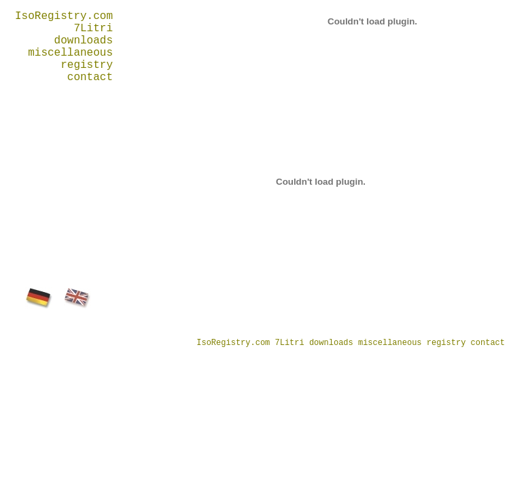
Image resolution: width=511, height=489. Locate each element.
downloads (83, 41)
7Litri (93, 28)
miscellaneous (70, 53)
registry (86, 65)
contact (90, 77)
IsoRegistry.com (64, 16)
